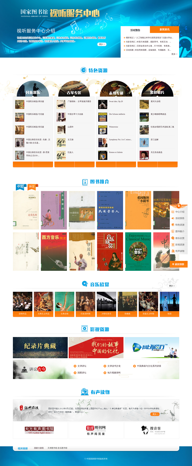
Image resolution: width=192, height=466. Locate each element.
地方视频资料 (114, 372)
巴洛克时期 (85, 314)
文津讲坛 (82, 366)
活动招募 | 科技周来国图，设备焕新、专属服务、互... (148, 50)
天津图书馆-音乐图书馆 (57, 448)
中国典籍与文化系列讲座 (149, 366)
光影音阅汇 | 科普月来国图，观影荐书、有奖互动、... (148, 42)
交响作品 (22, 314)
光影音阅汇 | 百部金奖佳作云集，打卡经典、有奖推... (148, 46)
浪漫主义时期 (148, 314)
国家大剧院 (39, 448)
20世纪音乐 (106, 314)
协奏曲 (127, 314)
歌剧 (169, 314)
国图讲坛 (82, 372)
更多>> (174, 54)
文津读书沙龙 (114, 366)
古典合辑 (64, 314)
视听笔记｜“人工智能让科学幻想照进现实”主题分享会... (149, 38)
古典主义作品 (43, 314)
